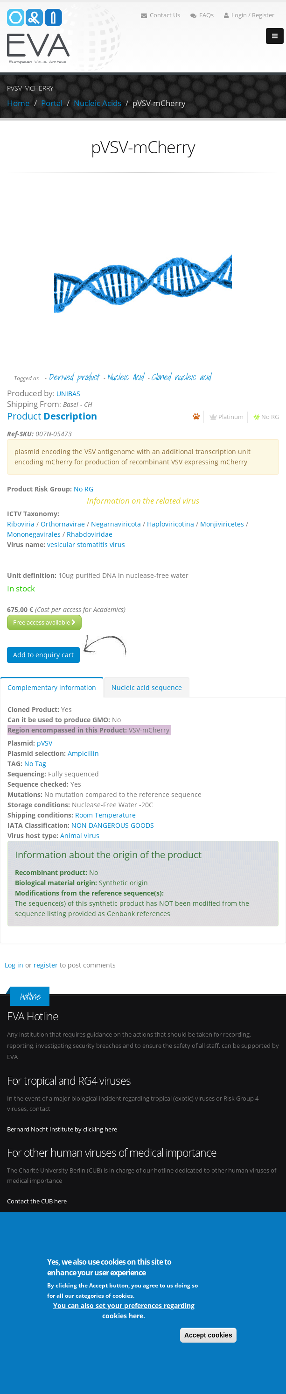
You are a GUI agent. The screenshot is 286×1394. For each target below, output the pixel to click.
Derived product (73, 377)
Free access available (44, 622)
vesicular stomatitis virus (86, 544)
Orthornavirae (63, 523)
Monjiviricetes (222, 523)
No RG (270, 417)
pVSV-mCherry (159, 103)
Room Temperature (105, 815)
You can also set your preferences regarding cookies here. (124, 1310)
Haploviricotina (170, 523)
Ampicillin (83, 753)
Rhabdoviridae (89, 534)
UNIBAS (68, 393)
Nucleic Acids (97, 103)
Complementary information (51, 687)
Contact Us (160, 15)
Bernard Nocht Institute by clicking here (62, 1129)
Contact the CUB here (37, 1201)
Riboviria (21, 523)
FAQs (202, 15)
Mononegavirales (34, 534)
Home (18, 103)
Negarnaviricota (116, 523)
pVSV (44, 743)
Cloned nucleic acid (180, 377)
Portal (52, 103)
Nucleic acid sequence (147, 687)
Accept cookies (208, 1335)
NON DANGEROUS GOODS (112, 825)
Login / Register (249, 15)
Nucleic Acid (125, 377)
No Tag (35, 763)
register (46, 964)
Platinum (231, 417)
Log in (14, 964)
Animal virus (79, 835)
